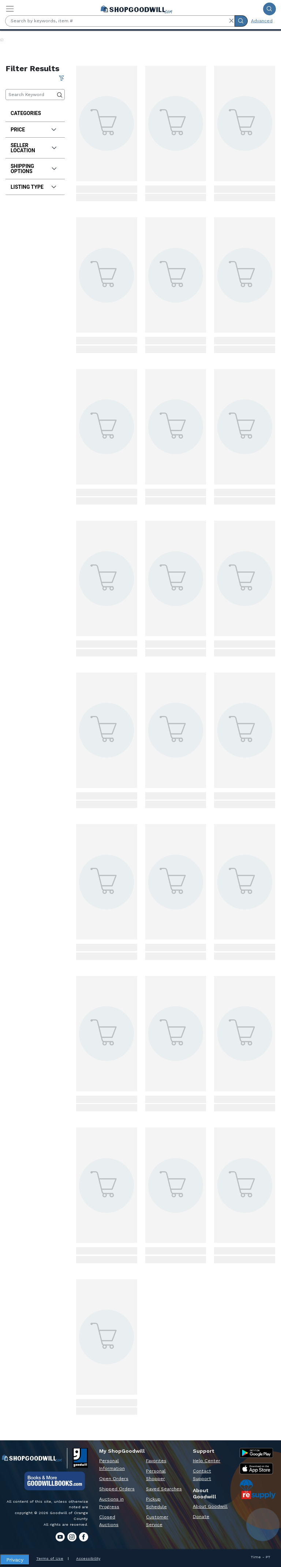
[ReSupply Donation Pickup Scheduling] (258, 1489)
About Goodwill (210, 1506)
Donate (201, 1516)
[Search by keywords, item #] (120, 21)
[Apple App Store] (256, 1468)
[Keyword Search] (35, 94)
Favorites (156, 1460)
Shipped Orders (117, 1488)
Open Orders (113, 1478)
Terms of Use (49, 1558)
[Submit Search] (269, 9)
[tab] (35, 130)
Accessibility (88, 1558)
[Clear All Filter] (61, 78)
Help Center (206, 1460)
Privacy (14, 1560)
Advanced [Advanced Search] (262, 20)
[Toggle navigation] (10, 9)
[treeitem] (35, 113)
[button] (231, 20)
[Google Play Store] (256, 1453)
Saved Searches (164, 1488)
